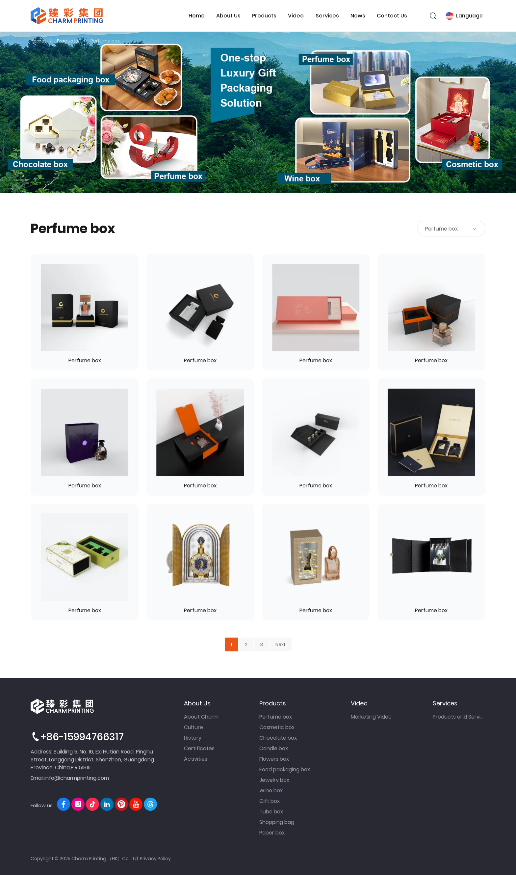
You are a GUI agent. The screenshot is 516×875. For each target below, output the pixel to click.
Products (264, 16)
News (357, 16)
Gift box (269, 801)
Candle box (273, 748)
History (192, 738)
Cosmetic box (277, 727)
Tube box (271, 811)
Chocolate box (278, 738)
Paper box (272, 832)
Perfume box (105, 40)
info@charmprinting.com (76, 778)
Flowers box (274, 759)
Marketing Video (371, 717)
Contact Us (392, 16)
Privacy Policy (155, 858)
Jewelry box (274, 780)
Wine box (271, 790)
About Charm (201, 717)
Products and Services (459, 717)
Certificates (199, 748)
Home (197, 16)
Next (280, 644)
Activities (195, 759)
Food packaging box (284, 769)
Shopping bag (276, 822)
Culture (193, 727)
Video (296, 16)
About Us (228, 16)
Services (327, 16)
